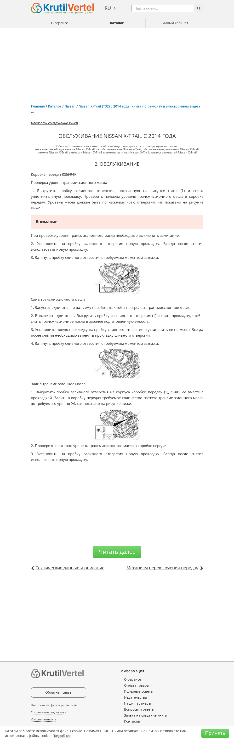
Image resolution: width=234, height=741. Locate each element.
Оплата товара (136, 685)
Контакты (132, 721)
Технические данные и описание (70, 567)
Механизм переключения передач (162, 567)
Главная (38, 106)
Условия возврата (43, 719)
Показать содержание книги (54, 123)
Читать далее (117, 551)
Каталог (117, 23)
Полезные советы (138, 691)
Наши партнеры (137, 703)
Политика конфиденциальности (54, 705)
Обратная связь (58, 692)
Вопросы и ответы (139, 709)
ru (108, 8)
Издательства (135, 697)
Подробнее (61, 735)
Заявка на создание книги (145, 715)
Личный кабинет (174, 23)
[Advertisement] (117, 64)
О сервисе (59, 23)
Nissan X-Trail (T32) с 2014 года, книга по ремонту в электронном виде (138, 106)
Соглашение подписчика (48, 712)
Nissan (69, 106)
